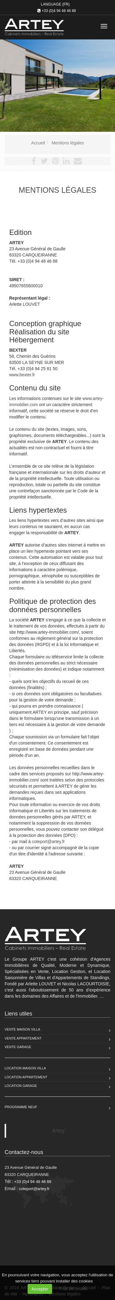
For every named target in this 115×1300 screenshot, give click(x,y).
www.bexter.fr (22, 374)
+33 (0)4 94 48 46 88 (59, 11)
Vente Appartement (23, 1038)
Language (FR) (55, 4)
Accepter (39, 1288)
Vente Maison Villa (22, 1029)
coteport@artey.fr (48, 841)
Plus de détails (73, 1288)
